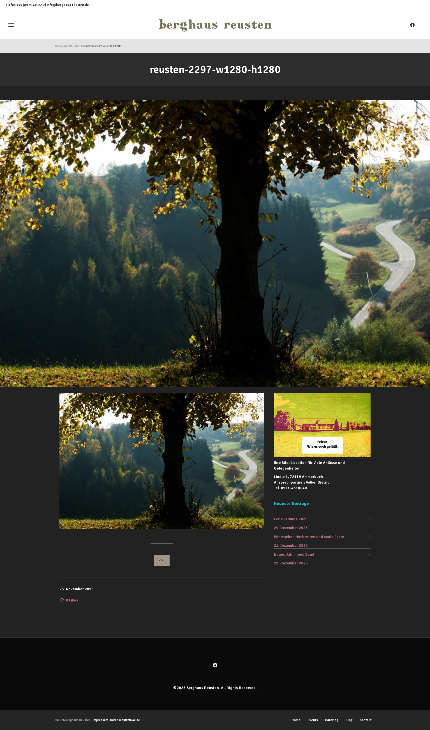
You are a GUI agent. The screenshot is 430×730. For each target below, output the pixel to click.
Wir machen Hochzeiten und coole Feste (309, 536)
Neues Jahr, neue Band (294, 554)
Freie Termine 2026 (291, 519)
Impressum (100, 720)
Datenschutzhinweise (125, 720)
